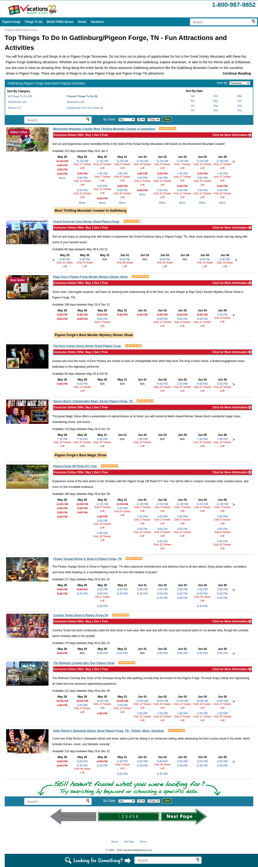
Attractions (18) (76, 101)
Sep (239, 105)
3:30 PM (122, 761)
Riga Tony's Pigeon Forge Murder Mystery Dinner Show (90, 276)
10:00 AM (62, 701)
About (114, 841)
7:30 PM (62, 439)
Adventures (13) (17, 101)
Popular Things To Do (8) (82, 96)
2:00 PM (182, 384)
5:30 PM (62, 314)
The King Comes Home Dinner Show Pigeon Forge (87, 346)
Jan (192, 96)
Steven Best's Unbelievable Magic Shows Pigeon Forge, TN (93, 401)
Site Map (129, 841)
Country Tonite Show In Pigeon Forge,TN (80, 615)
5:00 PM (62, 173)
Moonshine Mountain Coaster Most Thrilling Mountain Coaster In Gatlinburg (104, 129)
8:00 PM (65, 259)
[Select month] (126, 119)
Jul (192, 105)
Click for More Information (231, 135)
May (215, 100)
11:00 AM (62, 161)
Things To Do (34, 22)
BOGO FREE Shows (60, 22)
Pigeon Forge (11, 22)
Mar (239, 96)
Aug (215, 105)
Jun (240, 100)
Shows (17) (14, 107)
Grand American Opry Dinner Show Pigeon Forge (86, 221)
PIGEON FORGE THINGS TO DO (21, 30)
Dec (239, 110)
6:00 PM (62, 589)
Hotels (82, 22)
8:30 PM (62, 593)
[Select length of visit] (153, 119)
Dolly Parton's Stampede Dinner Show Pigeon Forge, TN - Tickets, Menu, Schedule (108, 730)
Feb (215, 96)
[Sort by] (239, 83)
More (62, 178)
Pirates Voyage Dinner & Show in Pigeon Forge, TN (87, 559)
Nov (215, 110)
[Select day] (141, 119)
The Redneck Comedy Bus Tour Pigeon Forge (83, 663)
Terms (143, 841)
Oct (193, 110)
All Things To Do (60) (20, 96)
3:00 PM (62, 169)
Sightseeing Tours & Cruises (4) (85, 107)
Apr (193, 100)
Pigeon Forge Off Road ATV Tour (75, 466)
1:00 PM (62, 165)
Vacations (97, 22)
